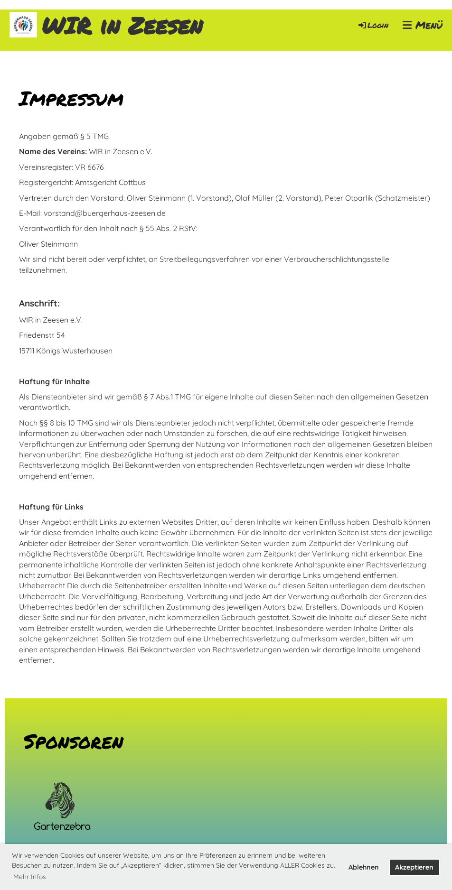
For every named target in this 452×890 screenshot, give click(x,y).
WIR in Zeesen (122, 25)
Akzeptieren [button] (414, 867)
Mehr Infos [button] (29, 876)
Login (372, 24)
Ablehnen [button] (363, 867)
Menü (423, 25)
